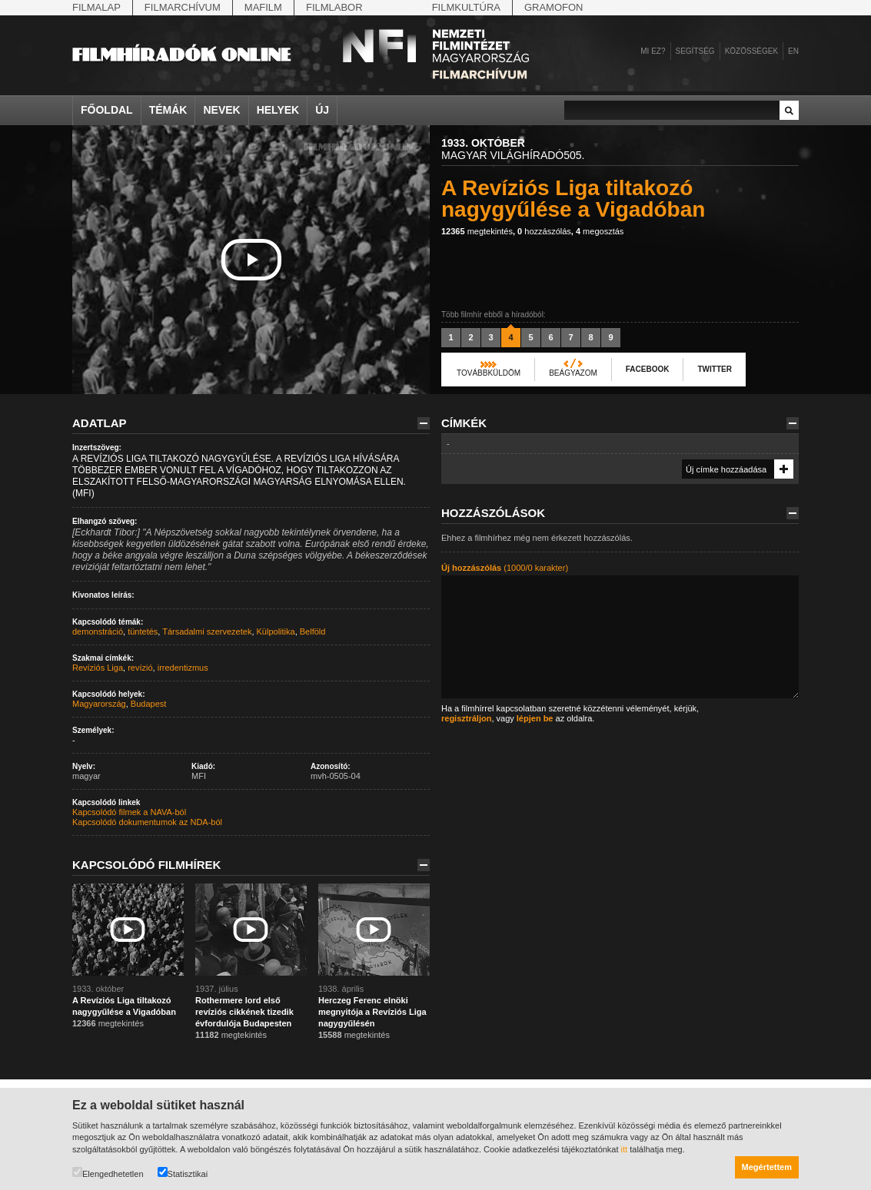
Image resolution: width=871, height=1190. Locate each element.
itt (624, 1149)
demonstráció (97, 631)
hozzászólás (544, 231)
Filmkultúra (466, 7)
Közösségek (751, 51)
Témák (168, 110)
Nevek (221, 110)
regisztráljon (466, 718)
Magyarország (99, 703)
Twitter (714, 369)
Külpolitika (276, 631)
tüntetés (143, 631)
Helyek (278, 110)
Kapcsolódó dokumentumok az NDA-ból (147, 822)
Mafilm (263, 7)
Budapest (148, 703)
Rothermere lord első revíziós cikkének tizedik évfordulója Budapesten (244, 1012)
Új (322, 110)
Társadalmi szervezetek (206, 631)
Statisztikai (183, 1172)
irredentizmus (183, 667)
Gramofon (553, 7)
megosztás (599, 231)
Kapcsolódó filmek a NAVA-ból (129, 812)
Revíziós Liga (97, 667)
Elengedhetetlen (108, 1172)
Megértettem (767, 1167)
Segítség (695, 51)
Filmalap (96, 7)
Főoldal (107, 110)
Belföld (313, 631)
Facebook (648, 369)
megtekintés (477, 231)
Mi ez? (652, 51)
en (793, 51)
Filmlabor (334, 7)
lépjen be (535, 718)
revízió (140, 667)
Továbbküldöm (488, 373)
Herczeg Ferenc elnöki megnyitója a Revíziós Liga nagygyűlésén (372, 1012)
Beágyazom (573, 373)
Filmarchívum (183, 7)
